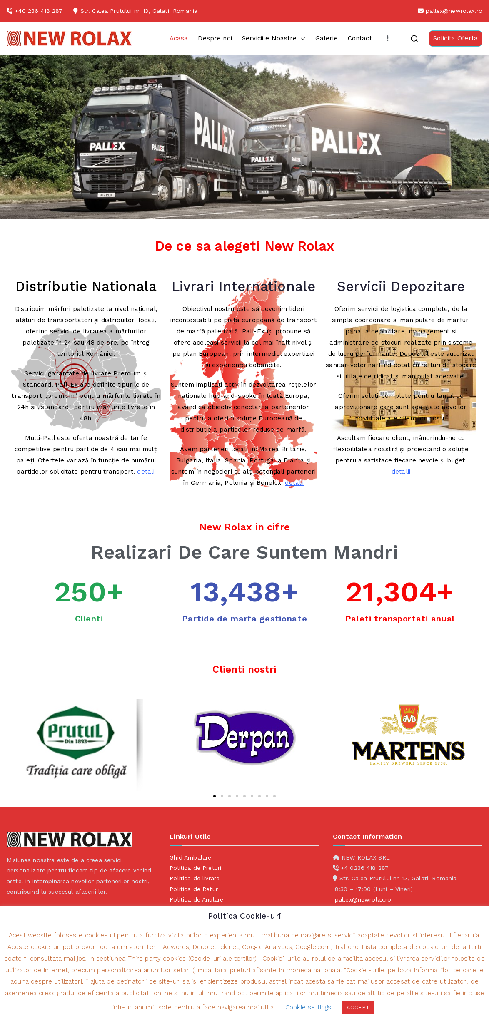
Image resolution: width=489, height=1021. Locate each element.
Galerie (326, 38)
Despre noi (215, 38)
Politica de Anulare (196, 899)
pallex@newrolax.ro (454, 10)
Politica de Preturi (195, 867)
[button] (301, 38)
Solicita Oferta (455, 38)
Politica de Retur (194, 889)
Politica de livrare (195, 878)
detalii (146, 471)
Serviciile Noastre (273, 38)
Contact (360, 38)
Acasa (179, 38)
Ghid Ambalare (190, 857)
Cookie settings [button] (308, 1007)
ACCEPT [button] (358, 1007)
